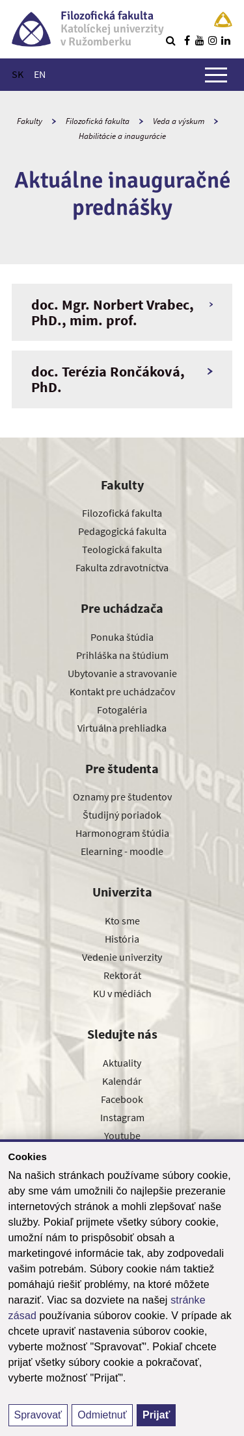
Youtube (122, 1135)
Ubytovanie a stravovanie (122, 673)
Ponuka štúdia (122, 636)
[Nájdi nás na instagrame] (212, 40)
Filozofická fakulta (97, 121)
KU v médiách (122, 993)
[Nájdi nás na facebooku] (186, 40)
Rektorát (122, 975)
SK (17, 74)
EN (40, 74)
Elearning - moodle (122, 851)
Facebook (122, 1099)
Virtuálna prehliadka (122, 727)
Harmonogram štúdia (122, 832)
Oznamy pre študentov (122, 796)
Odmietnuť (101, 1414)
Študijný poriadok (122, 814)
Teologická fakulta (122, 549)
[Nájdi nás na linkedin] (225, 40)
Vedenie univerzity (122, 956)
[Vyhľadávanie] (170, 40)
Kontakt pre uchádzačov (122, 691)
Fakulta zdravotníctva (122, 567)
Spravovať (38, 1414)
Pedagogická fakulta (122, 531)
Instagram (122, 1117)
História (122, 938)
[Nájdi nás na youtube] (199, 40)
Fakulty (29, 121)
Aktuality (122, 1062)
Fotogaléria (122, 709)
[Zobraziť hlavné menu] (216, 74)
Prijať (156, 1414)
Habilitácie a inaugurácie (122, 136)
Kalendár (122, 1080)
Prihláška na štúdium (122, 655)
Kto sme (122, 920)
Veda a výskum (178, 121)
